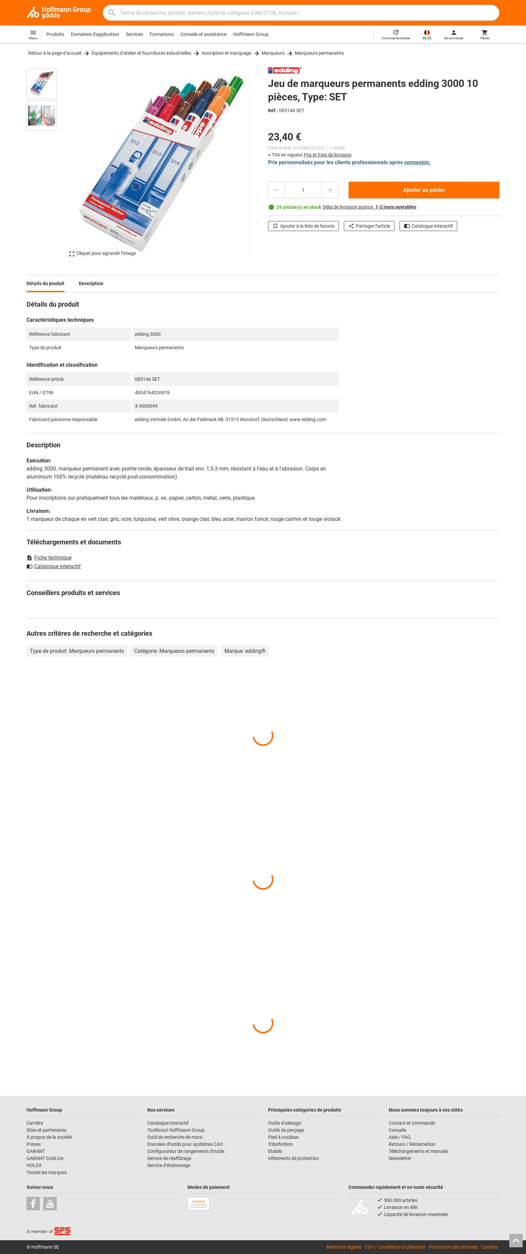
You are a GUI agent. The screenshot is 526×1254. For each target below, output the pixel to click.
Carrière (35, 1123)
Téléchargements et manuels (418, 1151)
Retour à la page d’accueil (54, 53)
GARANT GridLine (45, 1158)
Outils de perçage (286, 1130)
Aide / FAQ (400, 1137)
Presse (34, 1144)
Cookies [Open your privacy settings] (489, 1247)
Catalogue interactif (428, 226)
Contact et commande (412, 1123)
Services (134, 34)
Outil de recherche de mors (174, 1137)
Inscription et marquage (226, 53)
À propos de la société (49, 1137)
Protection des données (453, 1247)
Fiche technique (49, 557)
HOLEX (34, 1165)
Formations (162, 34)
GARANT (36, 1151)
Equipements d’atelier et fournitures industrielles (141, 53)
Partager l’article (369, 226)
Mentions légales (343, 1247)
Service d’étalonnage (168, 1165)
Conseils (397, 1130)
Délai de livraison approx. (369, 207)
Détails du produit (45, 283)
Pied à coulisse (283, 1137)
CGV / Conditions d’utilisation (395, 1247)
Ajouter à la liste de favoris (303, 226)
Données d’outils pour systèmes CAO (185, 1144)
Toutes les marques (47, 1172)
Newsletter (400, 1158)
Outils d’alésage (284, 1123)
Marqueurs (273, 53)
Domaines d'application (95, 34)
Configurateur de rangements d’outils (185, 1151)
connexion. (417, 162)
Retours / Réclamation (412, 1144)
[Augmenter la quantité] (330, 190)
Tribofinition (280, 1144)
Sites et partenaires (46, 1130)
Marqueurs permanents (319, 53)
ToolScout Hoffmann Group (176, 1130)
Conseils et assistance (203, 34)
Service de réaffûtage (169, 1158)
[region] (47, 162)
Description (91, 283)
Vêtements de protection (293, 1158)
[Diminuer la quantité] (276, 190)
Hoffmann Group (251, 34)
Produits (55, 34)
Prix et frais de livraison (328, 155)
